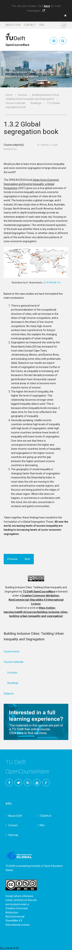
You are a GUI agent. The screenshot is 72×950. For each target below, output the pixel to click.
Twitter (18, 782)
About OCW (13, 24)
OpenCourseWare (17, 43)
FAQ (41, 24)
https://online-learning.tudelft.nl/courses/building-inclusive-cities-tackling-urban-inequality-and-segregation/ (36, 611)
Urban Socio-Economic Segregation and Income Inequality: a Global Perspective (31, 184)
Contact (30, 24)
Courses (22, 94)
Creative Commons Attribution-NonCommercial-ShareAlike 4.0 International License (36, 599)
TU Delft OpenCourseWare (39, 591)
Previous (12, 559)
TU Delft (46, 782)
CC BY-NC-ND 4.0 (51, 282)
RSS (27, 782)
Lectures (12, 672)
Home (9, 94)
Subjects (9, 693)
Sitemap (13, 835)
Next (27, 559)
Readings (35, 103)
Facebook (9, 782)
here (47, 6)
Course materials (15, 103)
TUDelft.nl (45, 815)
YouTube (36, 782)
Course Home (11, 651)
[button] (64, 15)
